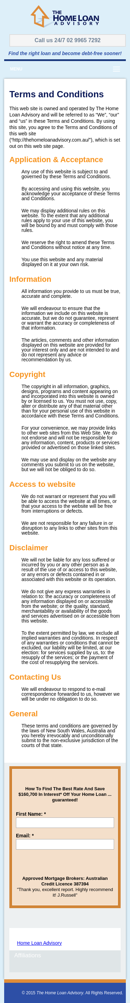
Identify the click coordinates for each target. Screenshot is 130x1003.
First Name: (31, 814)
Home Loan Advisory (39, 943)
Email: (25, 835)
